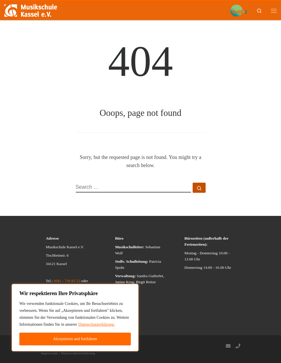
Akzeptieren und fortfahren (75, 339)
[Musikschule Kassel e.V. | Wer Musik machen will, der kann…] (30, 10)
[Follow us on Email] (228, 346)
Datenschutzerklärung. (96, 324)
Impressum (49, 353)
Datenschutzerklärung (78, 353)
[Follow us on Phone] (238, 346)
